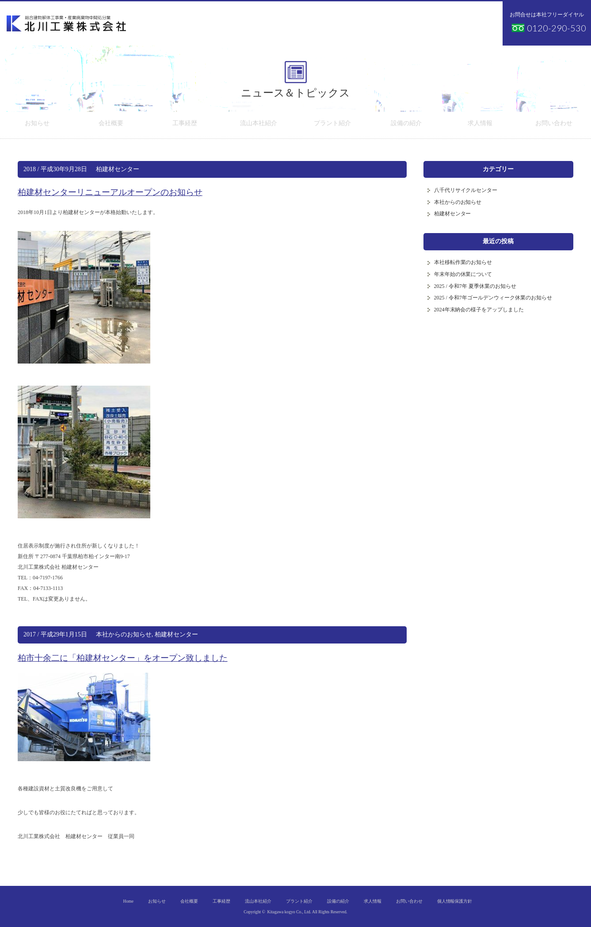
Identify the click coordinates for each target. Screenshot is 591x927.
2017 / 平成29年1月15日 (55, 634)
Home (128, 901)
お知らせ (37, 125)
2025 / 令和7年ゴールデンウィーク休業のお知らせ (493, 298)
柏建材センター (117, 169)
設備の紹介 (406, 125)
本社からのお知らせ (124, 634)
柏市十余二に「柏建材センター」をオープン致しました (123, 658)
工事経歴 (184, 125)
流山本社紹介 (259, 125)
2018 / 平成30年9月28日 (55, 169)
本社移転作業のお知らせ (463, 262)
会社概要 (111, 125)
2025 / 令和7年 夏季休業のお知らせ (475, 286)
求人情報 (480, 125)
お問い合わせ (554, 125)
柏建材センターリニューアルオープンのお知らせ (110, 192)
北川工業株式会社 (66, 23)
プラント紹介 (332, 125)
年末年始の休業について (463, 274)
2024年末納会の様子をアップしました (479, 309)
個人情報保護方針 (455, 901)
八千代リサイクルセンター (466, 190)
